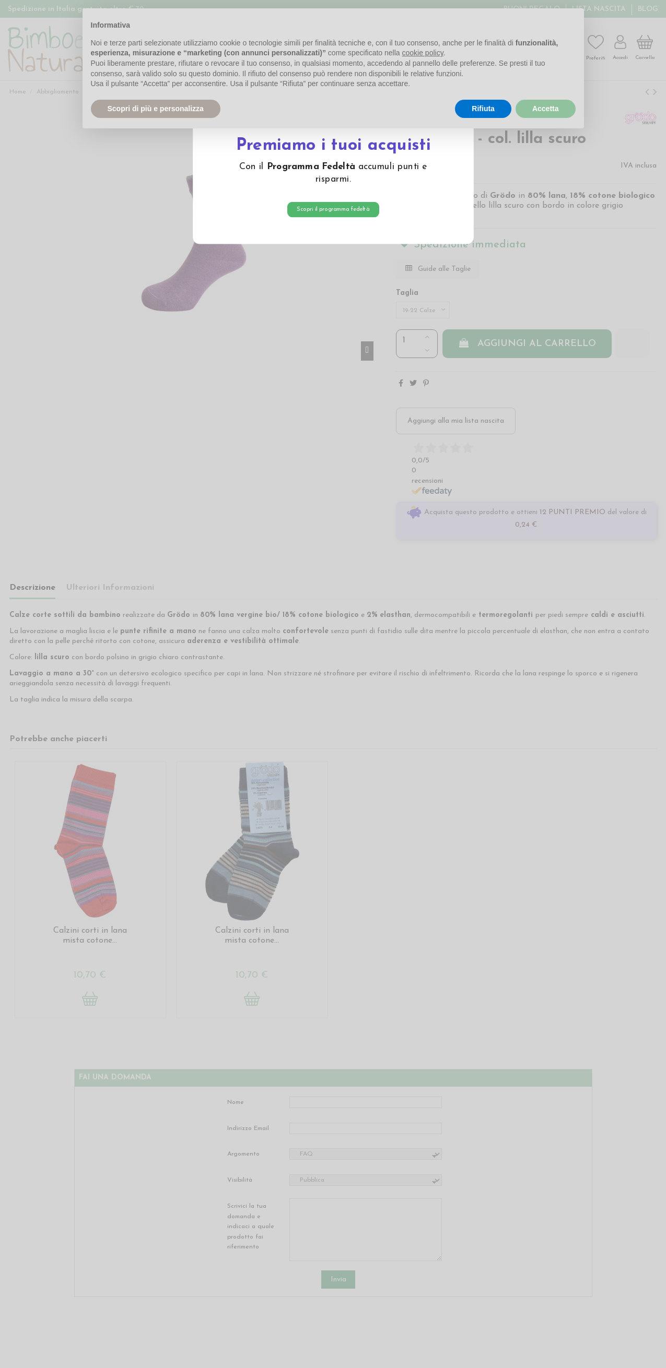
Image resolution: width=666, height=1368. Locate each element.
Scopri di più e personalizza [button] (156, 108)
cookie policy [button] (422, 53)
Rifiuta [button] (483, 108)
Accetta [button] (545, 108)
